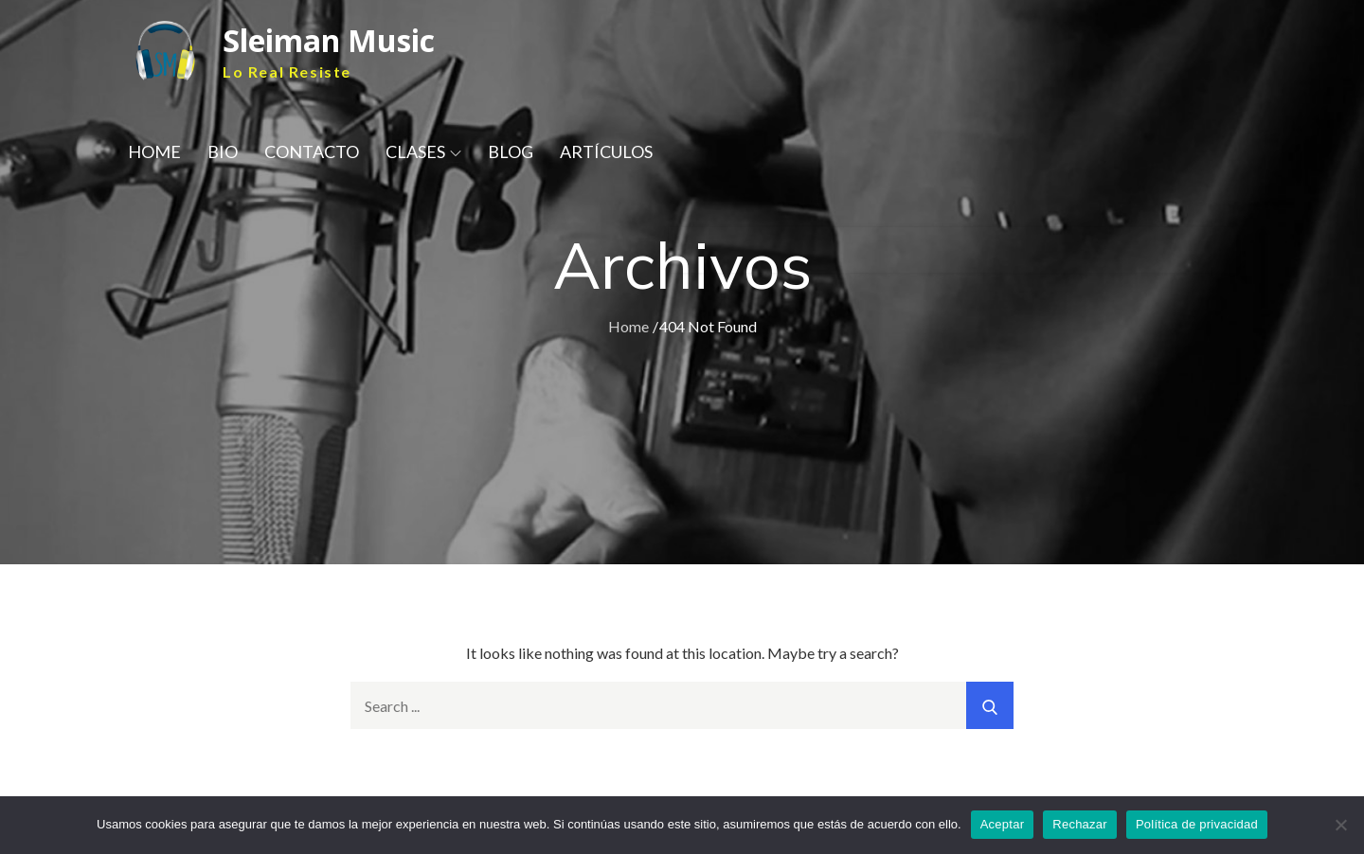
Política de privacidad (1197, 824)
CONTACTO (311, 151)
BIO (222, 151)
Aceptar (1002, 824)
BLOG (510, 151)
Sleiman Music (329, 40)
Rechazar (1079, 824)
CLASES (423, 151)
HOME (154, 151)
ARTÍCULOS (606, 151)
